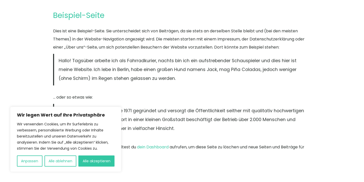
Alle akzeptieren (96, 161)
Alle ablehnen (60, 161)
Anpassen (29, 161)
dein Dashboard (153, 147)
